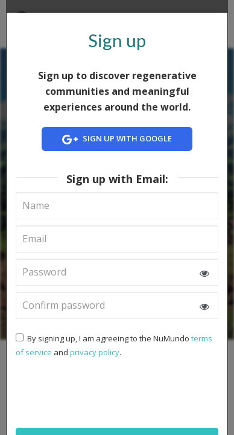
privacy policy (94, 352)
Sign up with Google (117, 140)
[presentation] (93, 391)
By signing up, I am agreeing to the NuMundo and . (114, 345)
